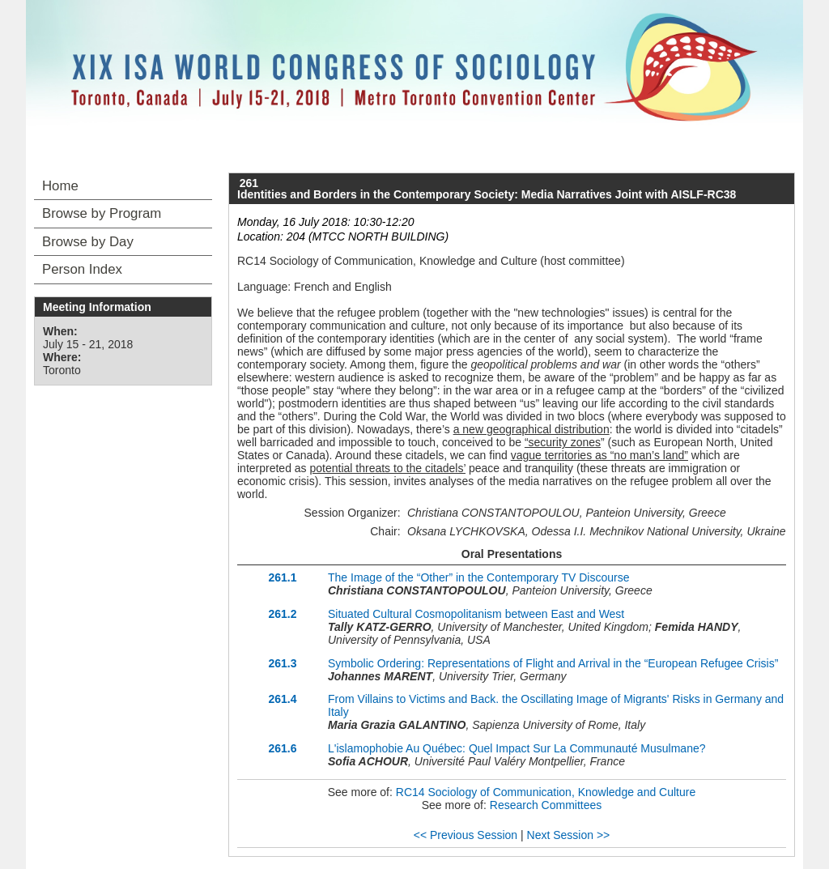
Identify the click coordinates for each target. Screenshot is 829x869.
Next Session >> (568, 835)
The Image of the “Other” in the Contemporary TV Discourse (478, 577)
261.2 (282, 613)
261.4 (282, 698)
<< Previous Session (465, 835)
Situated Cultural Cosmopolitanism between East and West (476, 613)
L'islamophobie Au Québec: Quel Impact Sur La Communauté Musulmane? (516, 748)
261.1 (282, 577)
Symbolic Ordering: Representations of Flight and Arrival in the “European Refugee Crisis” (553, 663)
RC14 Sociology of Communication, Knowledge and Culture (545, 792)
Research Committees (546, 805)
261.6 (282, 748)
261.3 (282, 663)
